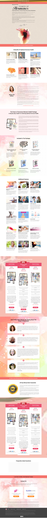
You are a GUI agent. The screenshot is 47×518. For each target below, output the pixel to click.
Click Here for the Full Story (28, 105)
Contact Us (24, 509)
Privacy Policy (13, 509)
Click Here (31, 496)
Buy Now (11, 307)
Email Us (16, 496)
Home (8, 509)
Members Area (19, 509)
